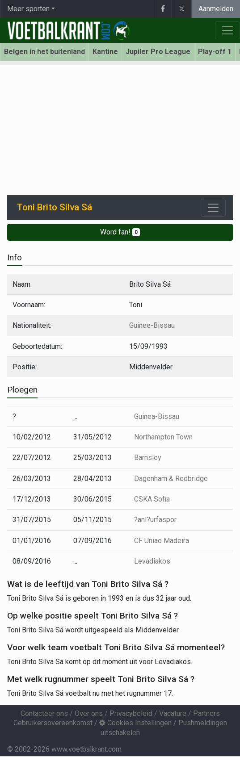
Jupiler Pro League (158, 51)
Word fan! (120, 232)
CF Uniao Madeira (161, 540)
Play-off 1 (215, 51)
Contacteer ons (44, 713)
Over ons (89, 713)
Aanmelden (215, 8)
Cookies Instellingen (135, 723)
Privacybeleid (130, 713)
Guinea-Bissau (156, 416)
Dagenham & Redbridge (171, 478)
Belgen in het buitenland (44, 51)
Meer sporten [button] (28, 8)
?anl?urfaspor (155, 519)
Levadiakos (152, 561)
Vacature (172, 713)
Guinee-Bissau (152, 325)
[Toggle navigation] (213, 208)
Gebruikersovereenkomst (53, 723)
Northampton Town (163, 437)
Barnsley (147, 457)
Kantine (105, 51)
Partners (206, 713)
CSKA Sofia (152, 499)
